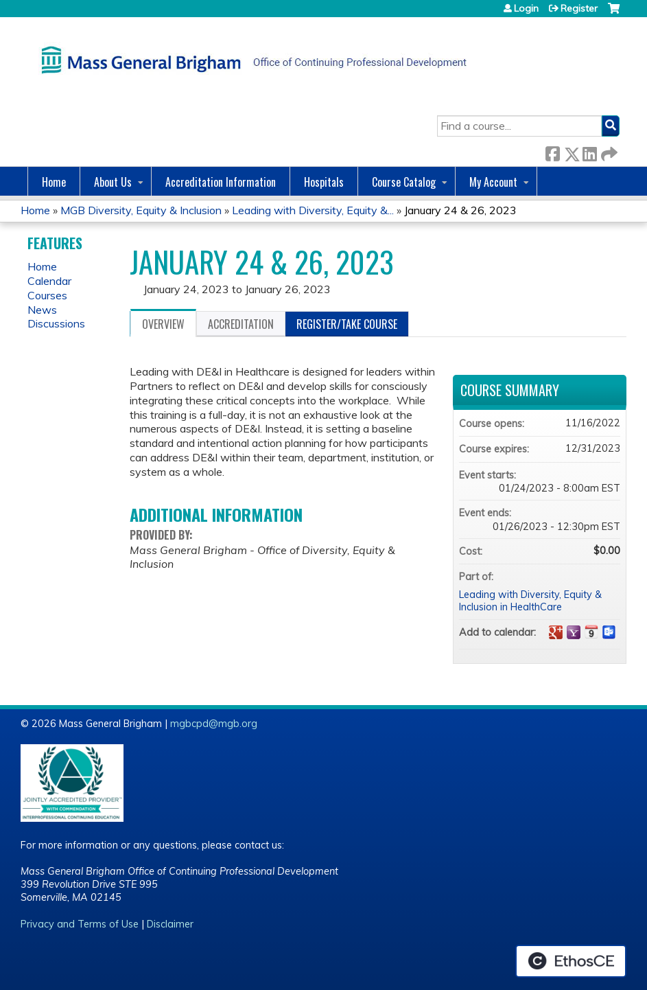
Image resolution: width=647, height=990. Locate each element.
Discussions (56, 323)
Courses (47, 295)
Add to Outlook (609, 632)
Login (526, 8)
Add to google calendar (556, 632)
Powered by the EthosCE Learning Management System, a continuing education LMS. (570, 961)
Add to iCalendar (591, 631)
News (42, 309)
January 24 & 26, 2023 (460, 210)
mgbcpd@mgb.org (213, 723)
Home (54, 182)
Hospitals (324, 182)
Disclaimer (170, 924)
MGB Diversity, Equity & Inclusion (141, 210)
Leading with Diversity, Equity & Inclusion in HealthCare (530, 601)
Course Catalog (404, 182)
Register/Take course (346, 324)
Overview (163, 324)
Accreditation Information (220, 182)
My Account (493, 182)
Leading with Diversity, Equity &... (313, 210)
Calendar (49, 281)
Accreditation (241, 324)
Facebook (552, 151)
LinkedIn (589, 151)
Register (579, 8)
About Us (113, 182)
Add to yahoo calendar (573, 632)
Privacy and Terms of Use (80, 924)
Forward (608, 151)
